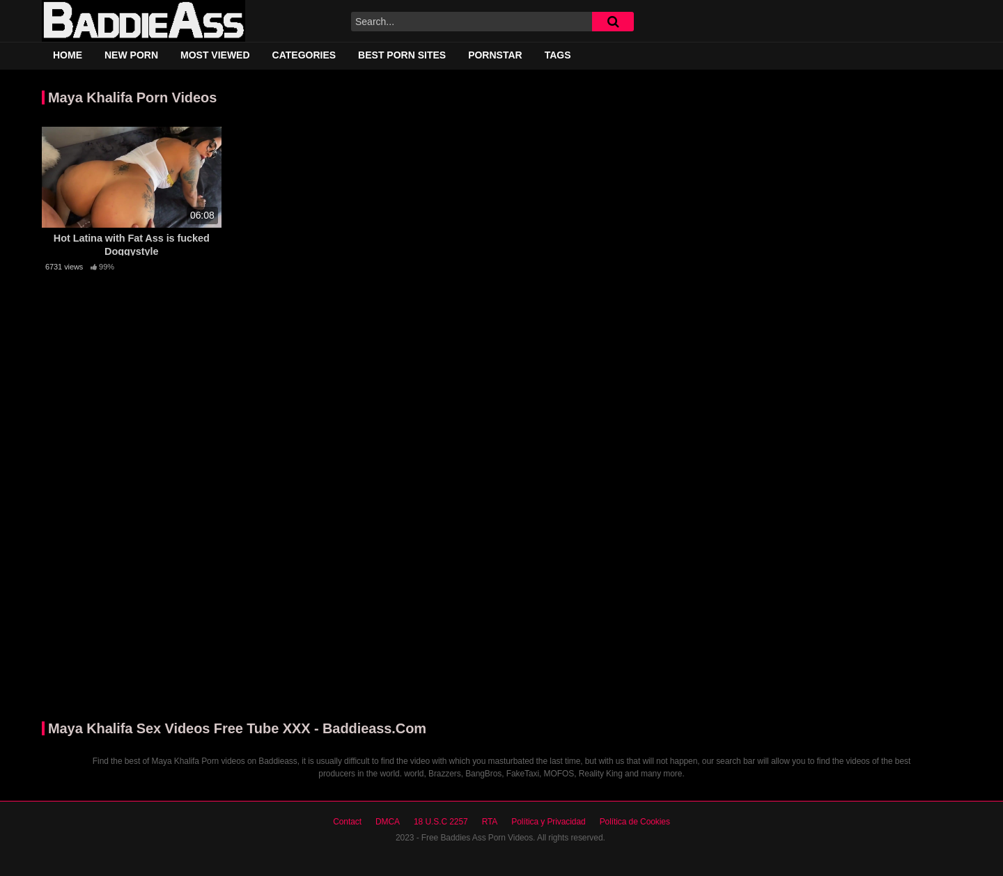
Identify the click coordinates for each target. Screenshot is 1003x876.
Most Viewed (215, 55)
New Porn (131, 55)
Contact (347, 822)
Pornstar (495, 55)
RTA (490, 822)
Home (67, 55)
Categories (304, 55)
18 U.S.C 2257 (441, 822)
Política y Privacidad (548, 822)
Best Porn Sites (402, 55)
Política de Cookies (635, 822)
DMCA (387, 822)
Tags (558, 55)
